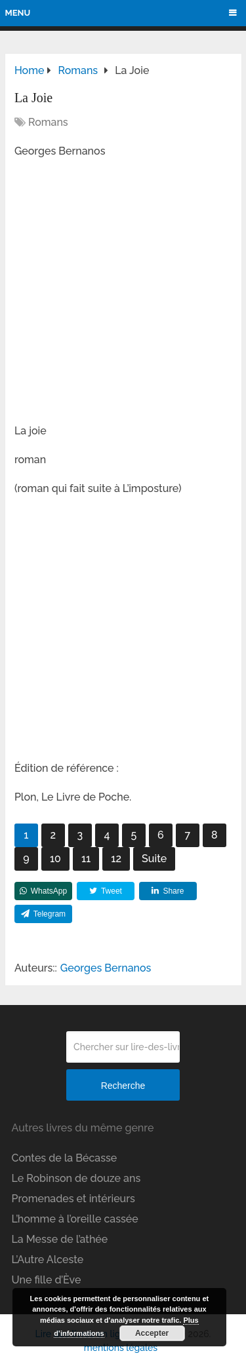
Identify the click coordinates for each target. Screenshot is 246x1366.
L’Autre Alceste (48, 1259)
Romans (48, 122)
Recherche (123, 1085)
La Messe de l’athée (60, 1239)
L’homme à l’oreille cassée (75, 1219)
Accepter (152, 1333)
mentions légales (120, 1347)
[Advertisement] (123, 295)
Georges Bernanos (106, 968)
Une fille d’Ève (46, 1280)
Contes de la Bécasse (64, 1158)
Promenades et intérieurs (73, 1198)
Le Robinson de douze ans (76, 1178)
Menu (18, 13)
